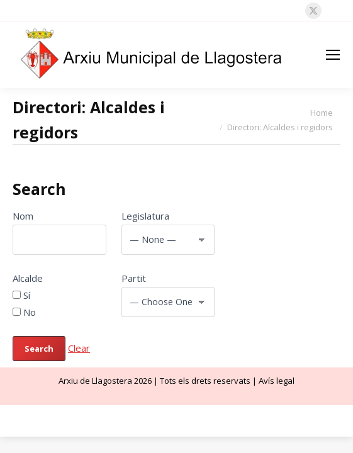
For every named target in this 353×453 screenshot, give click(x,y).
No (24, 312)
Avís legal (276, 380)
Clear (79, 348)
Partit (133, 278)
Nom (23, 216)
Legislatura (145, 216)
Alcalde (28, 278)
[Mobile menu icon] (332, 54)
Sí (21, 295)
